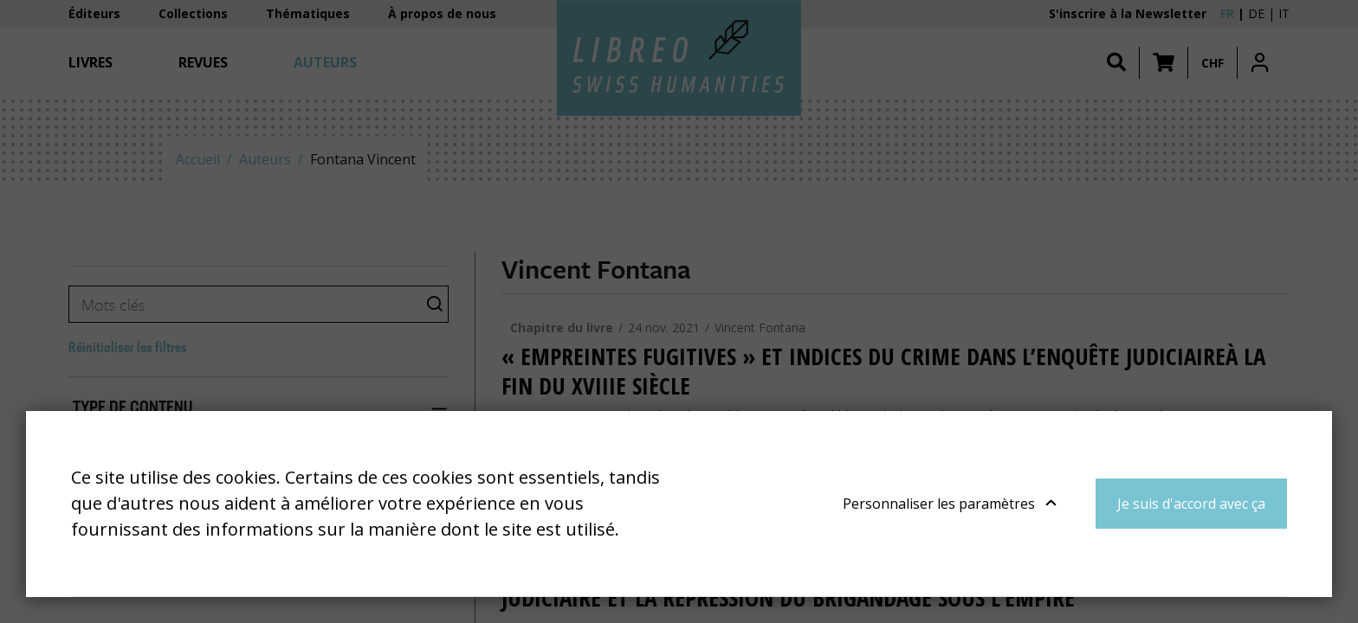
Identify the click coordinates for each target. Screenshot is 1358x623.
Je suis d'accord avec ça (1191, 503)
